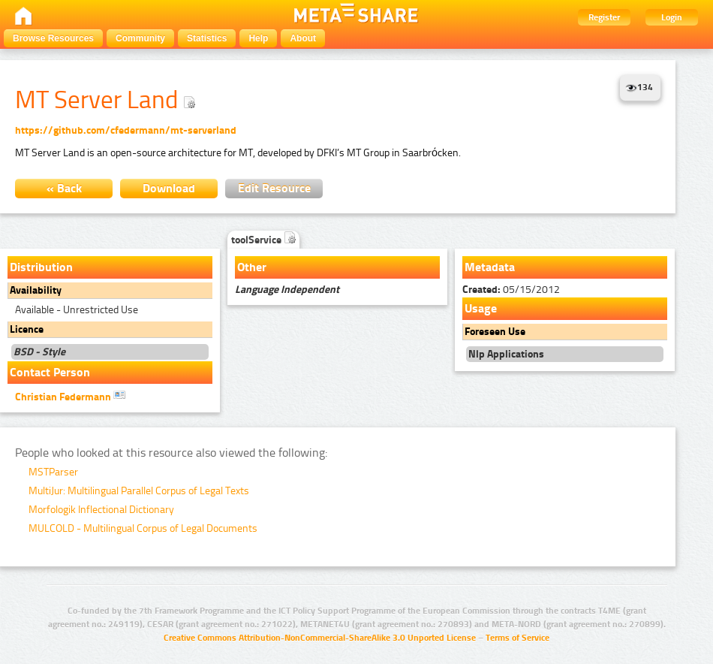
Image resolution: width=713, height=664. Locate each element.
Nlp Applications (506, 354)
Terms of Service (517, 637)
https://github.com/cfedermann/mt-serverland (125, 130)
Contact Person (50, 372)
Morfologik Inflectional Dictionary (101, 509)
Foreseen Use (495, 331)
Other (251, 267)
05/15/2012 (511, 289)
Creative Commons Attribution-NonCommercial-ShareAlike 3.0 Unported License (320, 637)
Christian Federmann (70, 395)
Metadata (490, 267)
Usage (481, 308)
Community (140, 38)
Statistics (207, 38)
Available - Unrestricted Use (76, 309)
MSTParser (53, 472)
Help (258, 38)
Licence (27, 329)
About (303, 38)
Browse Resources (53, 38)
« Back (64, 188)
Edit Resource (274, 188)
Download (169, 188)
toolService (263, 240)
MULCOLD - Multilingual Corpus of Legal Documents (143, 528)
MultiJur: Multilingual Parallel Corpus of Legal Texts (139, 490)
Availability (36, 290)
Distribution (41, 267)
